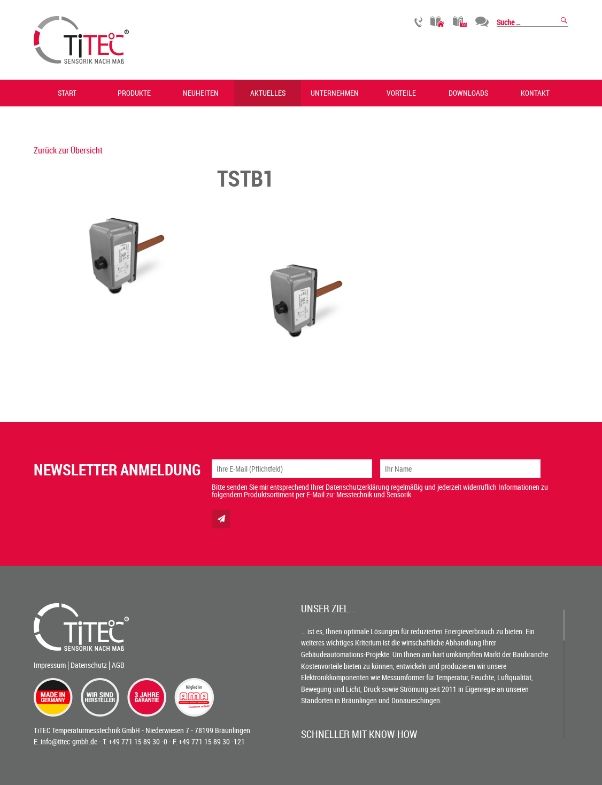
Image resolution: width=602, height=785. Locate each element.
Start (67, 93)
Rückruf (418, 21)
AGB (118, 665)
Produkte (134, 93)
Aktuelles (267, 93)
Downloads (468, 93)
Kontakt (535, 93)
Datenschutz (89, 665)
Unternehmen (335, 93)
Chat (482, 21)
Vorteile (401, 93)
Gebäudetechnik (437, 21)
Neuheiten (201, 93)
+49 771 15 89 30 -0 (138, 741)
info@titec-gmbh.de (69, 741)
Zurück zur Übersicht (68, 150)
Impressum (50, 665)
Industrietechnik (460, 21)
